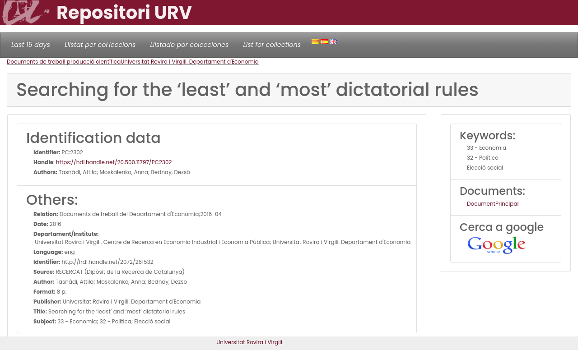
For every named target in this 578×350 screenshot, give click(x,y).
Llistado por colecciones (189, 44)
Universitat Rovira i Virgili (249, 342)
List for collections (272, 44)
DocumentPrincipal (492, 203)
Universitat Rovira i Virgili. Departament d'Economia (190, 61)
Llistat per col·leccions (100, 44)
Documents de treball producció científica (64, 61)
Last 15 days (30, 44)
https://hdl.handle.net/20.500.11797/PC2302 (114, 162)
